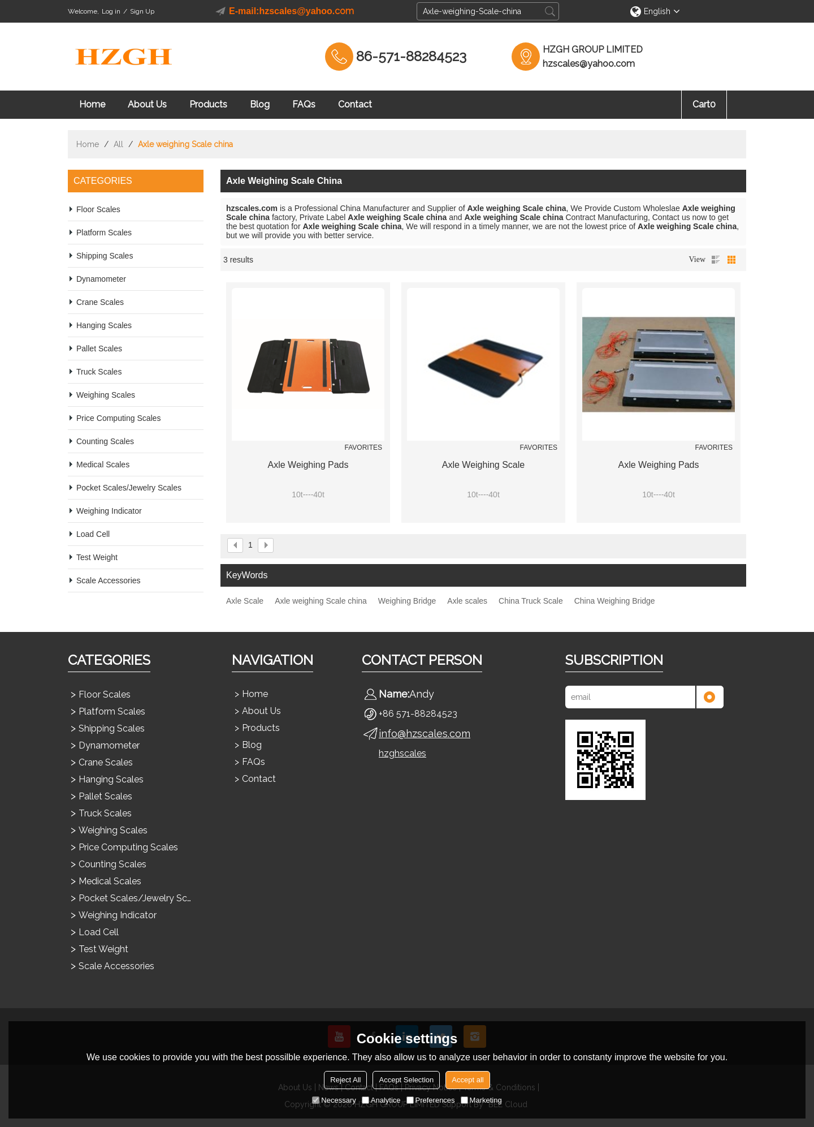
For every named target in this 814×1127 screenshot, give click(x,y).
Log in (111, 11)
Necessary (334, 1100)
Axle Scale (244, 600)
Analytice (381, 1100)
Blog (260, 104)
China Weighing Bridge (614, 600)
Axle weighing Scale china (321, 600)
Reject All (345, 1080)
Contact (355, 104)
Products (208, 104)
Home (92, 104)
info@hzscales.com (424, 733)
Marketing (481, 1100)
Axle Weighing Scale (483, 465)
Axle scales (467, 600)
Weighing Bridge (407, 600)
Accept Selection (406, 1080)
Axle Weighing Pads (308, 465)
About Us (147, 104)
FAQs (303, 104)
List (715, 259)
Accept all (467, 1080)
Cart (704, 104)
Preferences (430, 1100)
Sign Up (142, 11)
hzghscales (402, 753)
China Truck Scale (531, 600)
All (118, 144)
